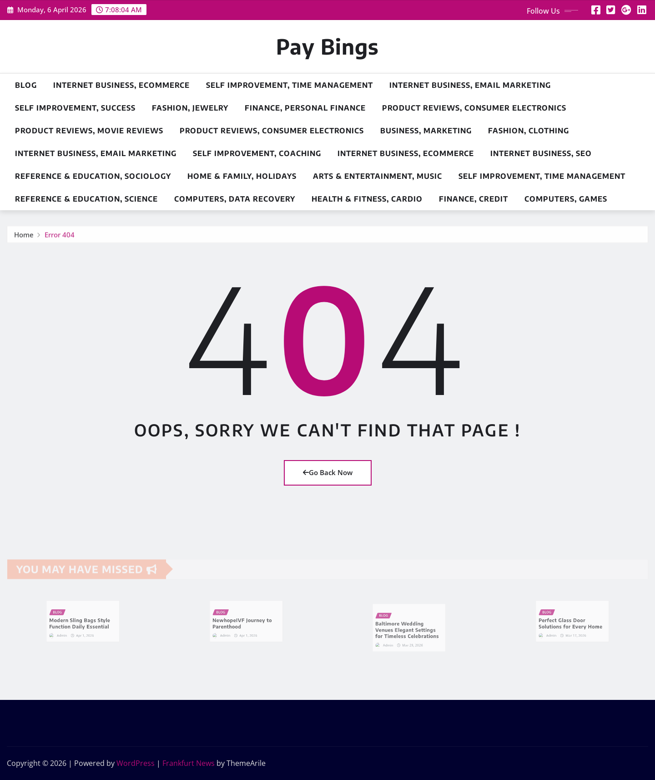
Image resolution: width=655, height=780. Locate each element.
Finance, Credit (473, 198)
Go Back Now (328, 472)
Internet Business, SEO (541, 153)
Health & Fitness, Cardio (367, 198)
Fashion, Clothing (528, 130)
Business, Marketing (426, 130)
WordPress (135, 763)
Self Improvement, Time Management (289, 85)
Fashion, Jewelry (190, 107)
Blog (26, 85)
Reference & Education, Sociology (93, 176)
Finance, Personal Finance (305, 107)
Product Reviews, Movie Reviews (89, 130)
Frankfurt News (188, 763)
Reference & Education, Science (86, 198)
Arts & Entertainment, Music (377, 176)
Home (24, 237)
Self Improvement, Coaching (257, 153)
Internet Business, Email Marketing (470, 85)
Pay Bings (327, 46)
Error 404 (60, 237)
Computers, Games (565, 198)
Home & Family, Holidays (242, 176)
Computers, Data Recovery (234, 198)
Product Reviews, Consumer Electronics (474, 107)
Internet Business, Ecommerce (121, 85)
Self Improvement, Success (75, 107)
